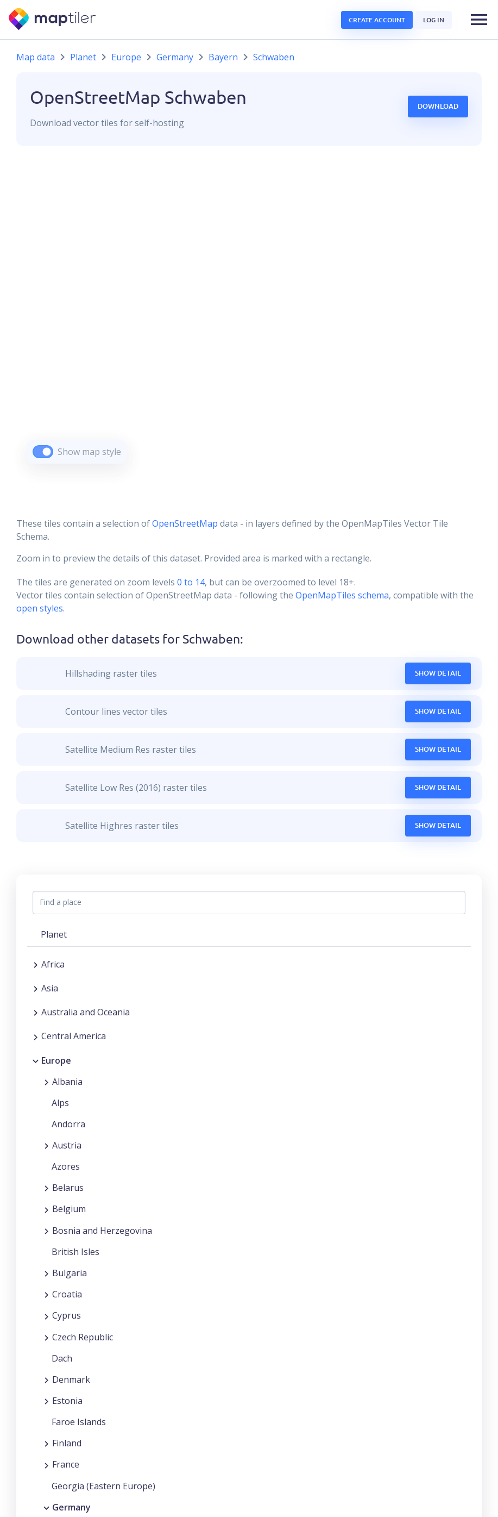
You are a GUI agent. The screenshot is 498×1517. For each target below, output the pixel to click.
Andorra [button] (68, 1124)
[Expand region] (35, 964)
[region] (249, 318)
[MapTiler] (53, 20)
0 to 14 (190, 582)
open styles (39, 608)
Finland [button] (66, 1443)
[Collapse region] (35, 1060)
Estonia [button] (67, 1401)
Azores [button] (66, 1166)
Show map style (89, 452)
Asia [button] (49, 988)
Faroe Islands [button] (79, 1422)
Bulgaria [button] (69, 1273)
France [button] (65, 1464)
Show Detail (438, 673)
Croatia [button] (67, 1294)
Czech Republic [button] (82, 1337)
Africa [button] (53, 964)
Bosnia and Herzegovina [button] (102, 1231)
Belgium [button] (69, 1209)
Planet (83, 57)
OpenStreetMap (185, 523)
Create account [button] (377, 19)
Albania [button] (67, 1082)
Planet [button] (54, 934)
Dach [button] (62, 1358)
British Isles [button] (75, 1252)
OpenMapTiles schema (342, 595)
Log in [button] (433, 19)
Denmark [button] (71, 1379)
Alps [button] (60, 1103)
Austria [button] (66, 1145)
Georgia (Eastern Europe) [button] (103, 1486)
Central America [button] (73, 1036)
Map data (35, 57)
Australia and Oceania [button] (85, 1012)
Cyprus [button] (66, 1315)
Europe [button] (56, 1060)
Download (438, 106)
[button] (479, 19)
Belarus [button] (68, 1188)
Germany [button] (71, 1507)
